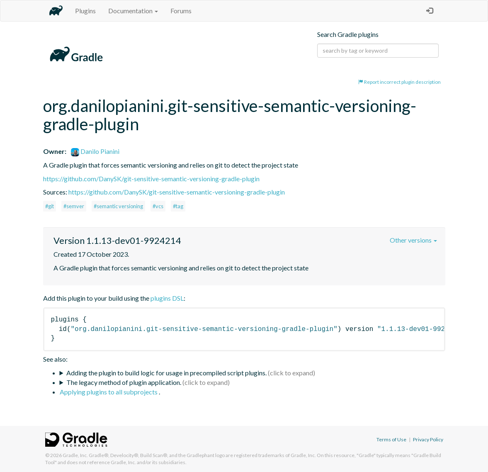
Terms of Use (391, 439)
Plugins (85, 11)
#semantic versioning (118, 206)
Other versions (413, 240)
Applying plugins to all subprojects (109, 392)
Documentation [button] (133, 11)
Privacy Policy (428, 439)
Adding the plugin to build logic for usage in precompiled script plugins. (166, 373)
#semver (73, 206)
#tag (178, 206)
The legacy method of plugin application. (123, 382)
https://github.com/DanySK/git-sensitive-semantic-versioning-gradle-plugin (151, 178)
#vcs (158, 206)
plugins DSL (167, 298)
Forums (181, 11)
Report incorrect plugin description (399, 82)
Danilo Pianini (95, 151)
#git (49, 206)
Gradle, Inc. (75, 455)
